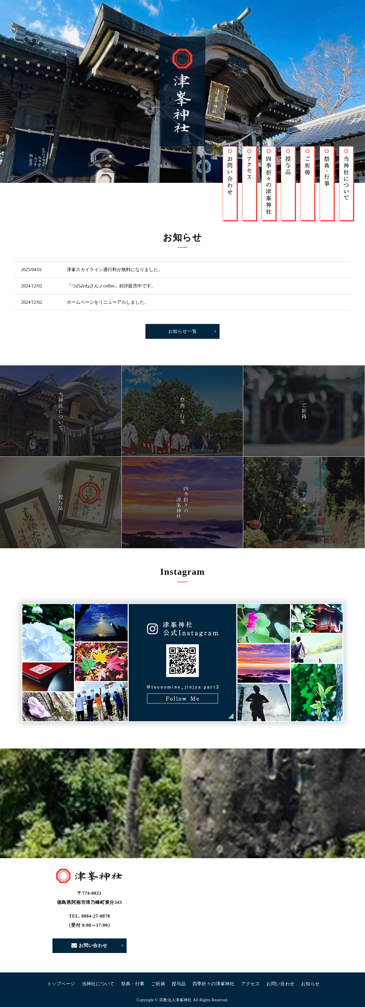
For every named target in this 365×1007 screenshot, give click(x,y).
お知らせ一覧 (182, 331)
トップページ (61, 983)
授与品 (179, 983)
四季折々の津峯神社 (213, 983)
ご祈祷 (158, 983)
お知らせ (310, 983)
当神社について (98, 983)
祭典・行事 (133, 983)
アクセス (250, 983)
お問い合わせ (89, 945)
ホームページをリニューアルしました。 (108, 302)
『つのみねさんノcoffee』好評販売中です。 (111, 285)
